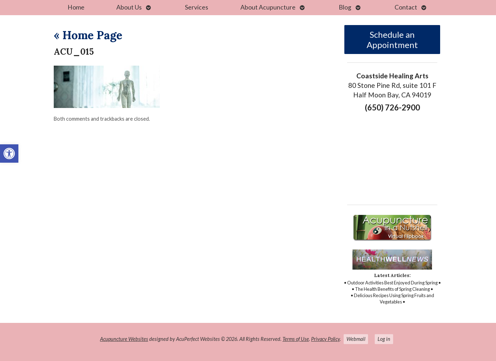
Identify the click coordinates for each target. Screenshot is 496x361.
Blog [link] (345, 7)
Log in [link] (384, 339)
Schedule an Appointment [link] (392, 39)
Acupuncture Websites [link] (124, 339)
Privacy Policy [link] (325, 339)
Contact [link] (406, 7)
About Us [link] (129, 7)
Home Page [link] (88, 35)
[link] (9, 153)
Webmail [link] (355, 339)
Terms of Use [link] (295, 339)
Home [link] (76, 7)
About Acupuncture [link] (268, 7)
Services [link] (196, 7)
